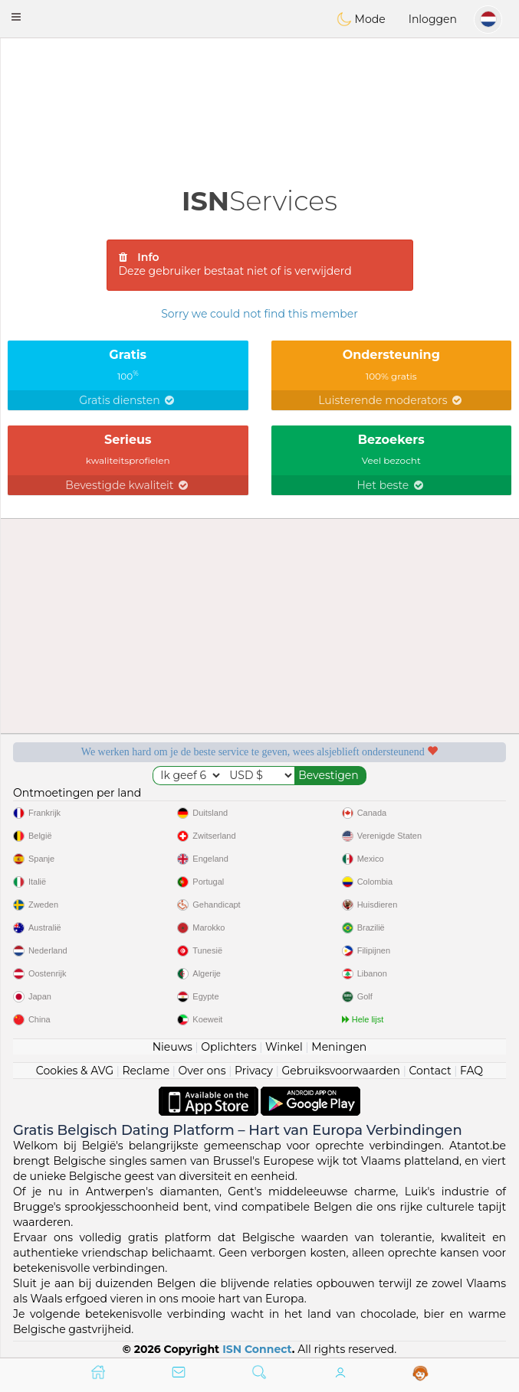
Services (259, 200)
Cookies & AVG (74, 1070)
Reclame (145, 1070)
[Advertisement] (259, 80)
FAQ (471, 1070)
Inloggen (433, 19)
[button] (16, 17)
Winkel (284, 1047)
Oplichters (228, 1047)
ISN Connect (257, 1349)
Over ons (202, 1070)
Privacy (254, 1070)
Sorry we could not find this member (259, 314)
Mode (361, 19)
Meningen (338, 1047)
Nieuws (172, 1047)
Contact (430, 1070)
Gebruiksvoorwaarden (340, 1070)
